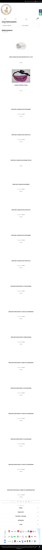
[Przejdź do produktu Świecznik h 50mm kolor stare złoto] (21, 253)
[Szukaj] (15, 19)
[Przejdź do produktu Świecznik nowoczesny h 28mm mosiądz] (21, 330)
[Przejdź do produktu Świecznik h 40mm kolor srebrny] (21, 177)
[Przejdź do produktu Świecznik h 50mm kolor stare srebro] (21, 228)
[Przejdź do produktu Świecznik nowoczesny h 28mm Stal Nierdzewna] (21, 355)
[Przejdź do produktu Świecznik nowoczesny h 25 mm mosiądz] (21, 279)
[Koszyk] (36, 19)
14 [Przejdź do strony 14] (26, 501)
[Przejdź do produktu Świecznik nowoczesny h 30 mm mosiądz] (21, 381)
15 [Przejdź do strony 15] (28, 501)
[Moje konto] (26, 19)
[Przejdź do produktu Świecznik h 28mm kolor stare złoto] (21, 127)
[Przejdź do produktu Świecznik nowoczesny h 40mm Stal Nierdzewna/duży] (21, 483)
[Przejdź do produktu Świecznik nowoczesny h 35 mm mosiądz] (21, 432)
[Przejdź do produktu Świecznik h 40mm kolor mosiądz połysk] (21, 153)
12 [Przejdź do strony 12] (20, 501)
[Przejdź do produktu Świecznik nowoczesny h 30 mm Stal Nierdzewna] (21, 406)
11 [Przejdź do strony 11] (17, 501)
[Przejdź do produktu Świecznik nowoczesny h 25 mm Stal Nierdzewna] (21, 304)
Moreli (23, 114)
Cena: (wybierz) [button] (25, 25)
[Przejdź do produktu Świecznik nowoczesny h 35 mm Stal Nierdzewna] (21, 457)
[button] (5, 19)
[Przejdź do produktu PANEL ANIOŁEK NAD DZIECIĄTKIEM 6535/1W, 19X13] (21, 45)
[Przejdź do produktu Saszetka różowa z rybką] (21, 76)
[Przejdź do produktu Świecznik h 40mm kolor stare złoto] (21, 202)
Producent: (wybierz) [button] (7, 25)
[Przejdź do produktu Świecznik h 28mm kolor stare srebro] (21, 102)
